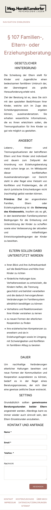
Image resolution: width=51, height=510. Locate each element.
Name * (8, 432)
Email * (7, 442)
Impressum (10, 502)
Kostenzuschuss (25, 499)
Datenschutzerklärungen (32, 502)
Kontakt (8, 499)
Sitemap (25, 506)
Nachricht (9, 463)
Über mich (42, 499)
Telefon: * (9, 453)
